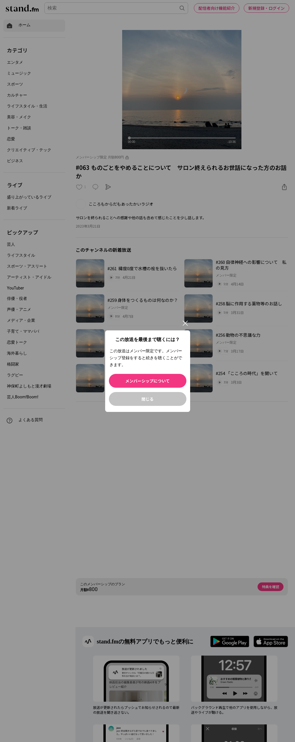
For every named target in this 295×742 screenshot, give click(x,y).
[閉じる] (185, 323)
